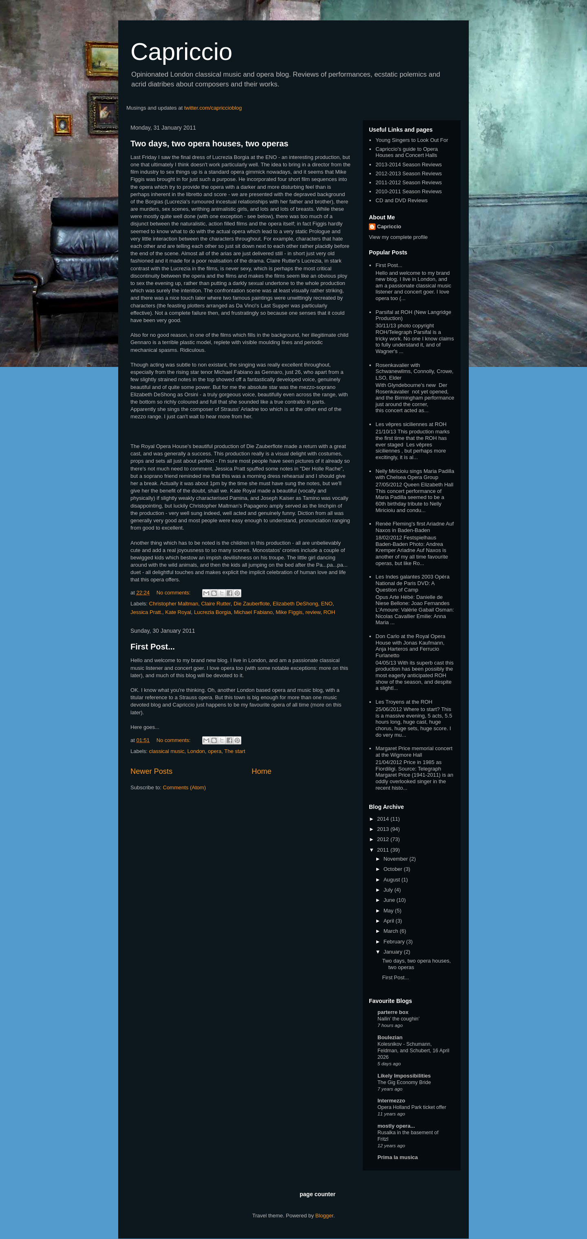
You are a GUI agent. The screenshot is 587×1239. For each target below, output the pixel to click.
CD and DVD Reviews (401, 200)
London (196, 751)
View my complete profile (398, 237)
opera (214, 751)
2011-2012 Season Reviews (408, 182)
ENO (327, 604)
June (390, 900)
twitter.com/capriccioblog (213, 108)
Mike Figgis (289, 612)
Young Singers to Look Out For (411, 140)
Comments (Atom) (184, 787)
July (389, 890)
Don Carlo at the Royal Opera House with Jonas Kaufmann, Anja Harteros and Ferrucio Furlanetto (410, 645)
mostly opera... (396, 1126)
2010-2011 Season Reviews (408, 191)
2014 (384, 819)
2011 (384, 850)
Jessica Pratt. (146, 612)
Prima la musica (397, 1157)
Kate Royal (178, 612)
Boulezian (389, 1037)
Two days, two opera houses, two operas (209, 143)
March (392, 931)
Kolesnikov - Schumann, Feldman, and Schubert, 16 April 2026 (413, 1050)
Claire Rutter (215, 604)
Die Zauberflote (252, 604)
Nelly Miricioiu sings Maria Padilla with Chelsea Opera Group (414, 474)
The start (234, 751)
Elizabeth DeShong (295, 604)
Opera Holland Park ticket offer (411, 1107)
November (397, 859)
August (393, 880)
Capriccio (181, 51)
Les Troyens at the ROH (403, 702)
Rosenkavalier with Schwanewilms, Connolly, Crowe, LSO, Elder (414, 371)
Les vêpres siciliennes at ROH (410, 424)
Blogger (324, 1215)
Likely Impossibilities (404, 1076)
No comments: (174, 593)
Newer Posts (151, 771)
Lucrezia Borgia (212, 612)
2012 (384, 839)
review (312, 612)
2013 (384, 829)
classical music (167, 751)
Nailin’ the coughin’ (398, 1019)
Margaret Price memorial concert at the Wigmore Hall (413, 751)
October (394, 869)
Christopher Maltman (174, 604)
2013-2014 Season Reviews (408, 164)
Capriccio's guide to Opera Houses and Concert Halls (406, 152)
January (394, 952)
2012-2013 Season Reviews (408, 173)
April (390, 921)
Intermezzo (391, 1101)
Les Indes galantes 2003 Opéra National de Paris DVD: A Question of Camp (412, 583)
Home (261, 771)
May (389, 911)
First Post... (152, 646)
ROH (329, 612)
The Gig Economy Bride (404, 1082)
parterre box (392, 1012)
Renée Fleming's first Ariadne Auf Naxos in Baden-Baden (414, 527)
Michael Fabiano (253, 612)
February (395, 942)
